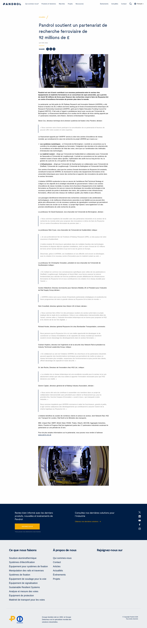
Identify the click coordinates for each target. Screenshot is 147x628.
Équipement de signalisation (23, 583)
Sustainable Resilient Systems (24, 588)
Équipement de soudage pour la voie (28, 579)
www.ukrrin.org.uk (44, 435)
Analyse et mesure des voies (24, 592)
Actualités (114, 4)
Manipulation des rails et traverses (26, 571)
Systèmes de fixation (19, 575)
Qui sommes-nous (62, 558)
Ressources (80, 4)
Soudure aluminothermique (23, 558)
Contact (124, 4)
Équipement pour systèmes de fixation (28, 567)
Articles (57, 567)
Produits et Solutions (49, 4)
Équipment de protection (21, 596)
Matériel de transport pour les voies (27, 600)
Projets (70, 4)
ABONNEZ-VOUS (27, 527)
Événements (104, 4)
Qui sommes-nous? (32, 4)
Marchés (62, 4)
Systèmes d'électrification (22, 563)
